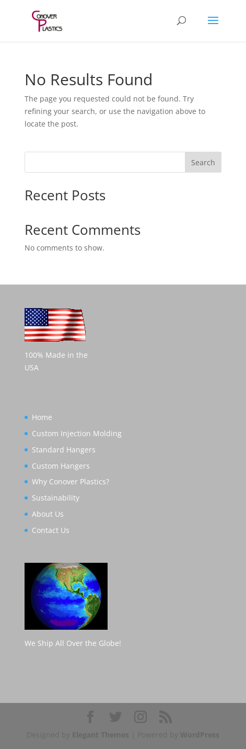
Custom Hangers (61, 466)
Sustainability (55, 498)
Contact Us (50, 530)
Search (203, 162)
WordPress (199, 735)
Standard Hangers (64, 450)
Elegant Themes (100, 735)
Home (42, 417)
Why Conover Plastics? (70, 481)
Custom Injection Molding (77, 433)
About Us (48, 514)
